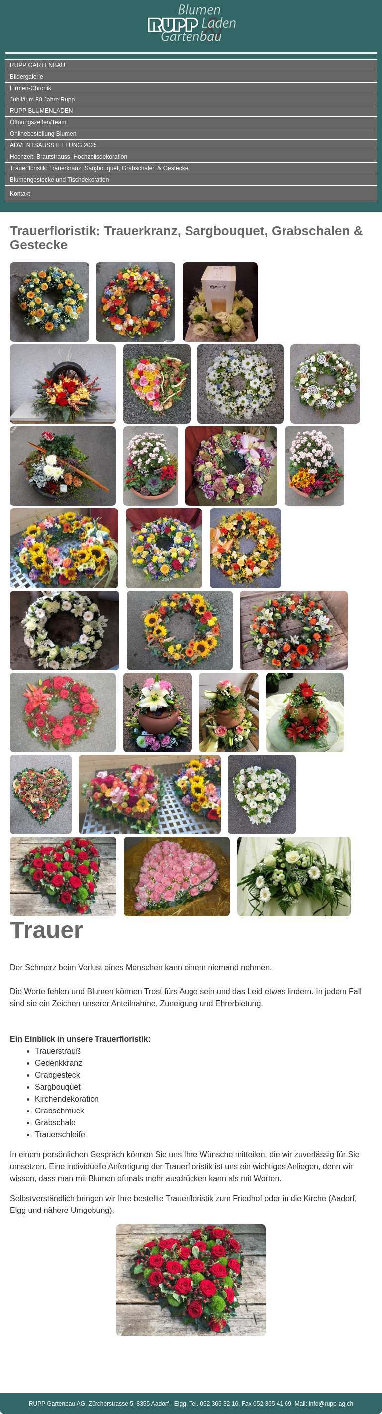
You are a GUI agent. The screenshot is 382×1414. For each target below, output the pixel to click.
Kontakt (20, 193)
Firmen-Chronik (30, 88)
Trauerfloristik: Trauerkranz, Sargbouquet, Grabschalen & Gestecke (99, 168)
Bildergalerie (26, 76)
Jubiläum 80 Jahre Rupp (42, 99)
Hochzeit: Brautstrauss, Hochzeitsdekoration (68, 156)
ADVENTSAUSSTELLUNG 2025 (53, 145)
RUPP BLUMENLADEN (41, 110)
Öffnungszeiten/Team (38, 122)
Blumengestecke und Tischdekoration (59, 179)
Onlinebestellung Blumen (43, 133)
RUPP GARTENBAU (37, 65)
